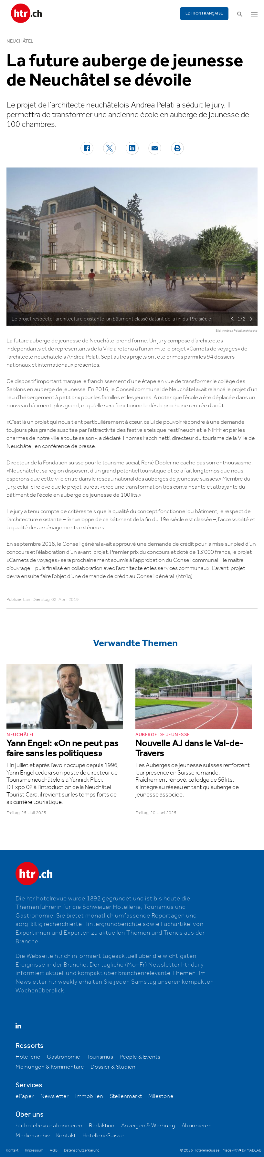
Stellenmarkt (126, 1096)
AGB (54, 1150)
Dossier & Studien (113, 1066)
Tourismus (100, 1056)
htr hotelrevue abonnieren (49, 1125)
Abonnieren (197, 1125)
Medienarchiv (33, 1135)
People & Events (140, 1056)
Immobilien (89, 1096)
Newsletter (54, 1096)
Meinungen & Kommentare (50, 1066)
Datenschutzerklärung (81, 1150)
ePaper (25, 1096)
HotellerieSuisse (103, 1135)
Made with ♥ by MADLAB (242, 1150)
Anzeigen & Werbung (148, 1125)
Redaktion (102, 1125)
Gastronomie (63, 1056)
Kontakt (66, 1135)
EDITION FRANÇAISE (204, 13)
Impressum (34, 1150)
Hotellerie (28, 1056)
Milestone (161, 1096)
